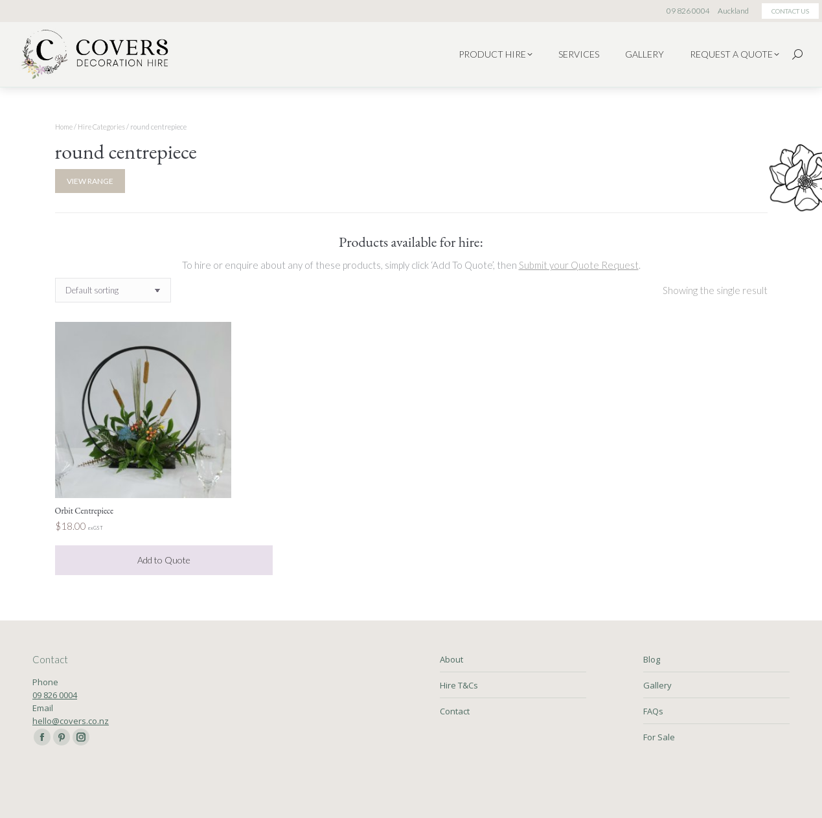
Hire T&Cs (459, 685)
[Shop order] (113, 290)
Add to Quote (163, 559)
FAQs (653, 711)
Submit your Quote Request (579, 265)
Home (64, 126)
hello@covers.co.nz (70, 721)
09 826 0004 (54, 695)
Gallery (657, 685)
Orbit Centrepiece (84, 510)
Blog (651, 659)
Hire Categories (101, 126)
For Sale (659, 737)
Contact (455, 711)
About (451, 659)
